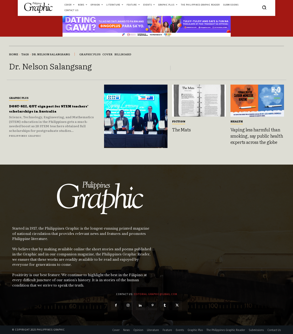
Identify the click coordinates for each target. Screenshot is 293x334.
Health (236, 121)
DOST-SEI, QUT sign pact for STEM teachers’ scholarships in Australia (54, 108)
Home (13, 54)
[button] (264, 7)
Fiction (178, 121)
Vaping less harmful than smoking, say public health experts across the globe (256, 135)
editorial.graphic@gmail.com (155, 294)
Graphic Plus (18, 98)
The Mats (181, 129)
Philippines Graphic (25, 135)
